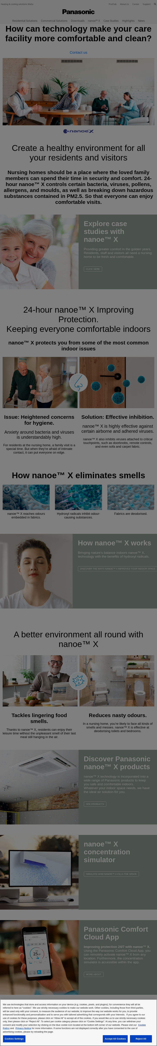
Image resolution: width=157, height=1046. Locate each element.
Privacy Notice (23, 1028)
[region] (78, 1022)
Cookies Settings (14, 1038)
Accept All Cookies (115, 1038)
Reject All (141, 1038)
